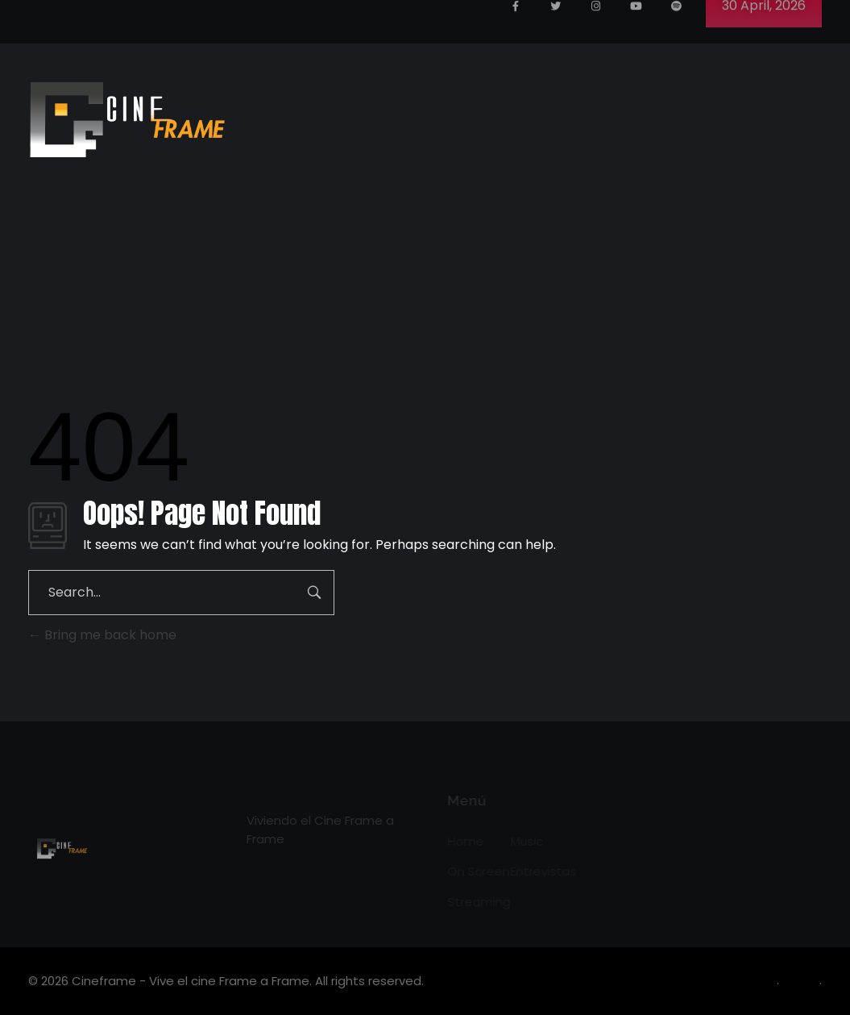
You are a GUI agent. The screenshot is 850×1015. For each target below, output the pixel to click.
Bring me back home (102, 635)
